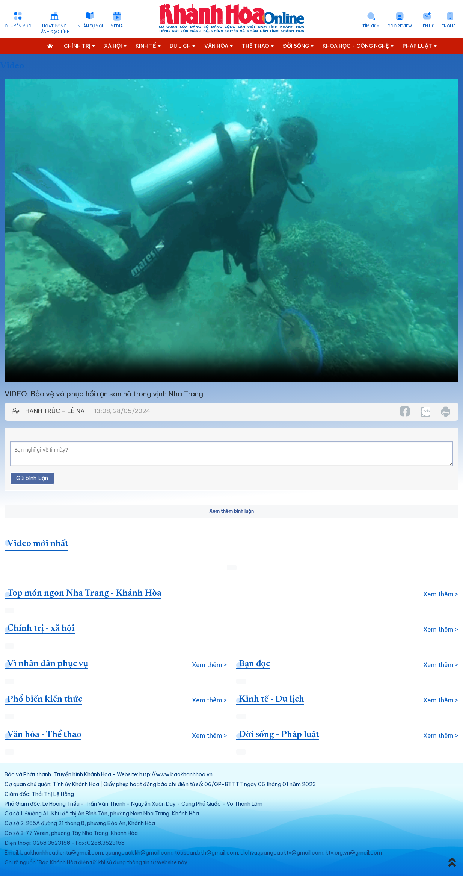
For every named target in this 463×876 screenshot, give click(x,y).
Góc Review (399, 26)
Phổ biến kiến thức (44, 699)
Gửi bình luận (32, 478)
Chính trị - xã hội (41, 628)
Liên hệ (426, 26)
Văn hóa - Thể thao (44, 734)
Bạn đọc (254, 663)
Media (116, 26)
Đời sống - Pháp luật (279, 734)
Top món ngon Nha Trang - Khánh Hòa (84, 593)
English (450, 26)
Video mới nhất (37, 543)
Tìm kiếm (371, 26)
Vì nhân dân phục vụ (47, 663)
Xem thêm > (440, 594)
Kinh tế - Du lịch (271, 699)
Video (12, 66)
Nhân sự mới (90, 26)
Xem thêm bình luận (231, 511)
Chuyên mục (18, 26)
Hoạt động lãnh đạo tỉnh (54, 29)
